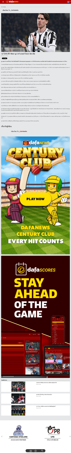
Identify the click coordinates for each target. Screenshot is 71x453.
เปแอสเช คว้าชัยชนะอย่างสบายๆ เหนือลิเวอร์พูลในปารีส (46, 382)
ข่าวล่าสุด (3, 6)
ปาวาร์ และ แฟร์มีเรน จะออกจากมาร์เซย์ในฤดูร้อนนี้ (45, 406)
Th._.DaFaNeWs (22, 131)
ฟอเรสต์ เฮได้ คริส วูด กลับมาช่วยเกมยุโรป (44, 394)
